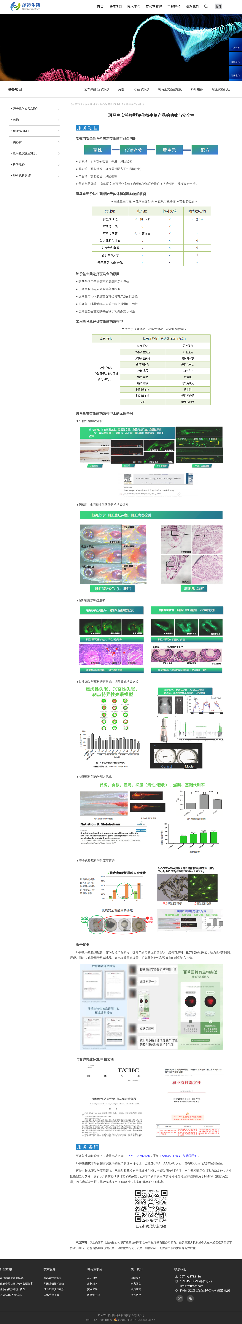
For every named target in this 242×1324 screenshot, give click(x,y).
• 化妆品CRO (20, 131)
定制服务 (92, 1283)
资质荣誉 (136, 1289)
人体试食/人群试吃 (11, 1294)
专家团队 (136, 1283)
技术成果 (92, 1289)
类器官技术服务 (53, 1277)
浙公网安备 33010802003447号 (135, 1320)
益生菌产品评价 (135, 104)
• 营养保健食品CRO (24, 108)
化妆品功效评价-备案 (12, 1289)
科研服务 (92, 1277)
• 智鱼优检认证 (21, 175)
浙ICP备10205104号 (99, 1320)
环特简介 (136, 1277)
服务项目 (90, 104)
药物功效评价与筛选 (11, 1277)
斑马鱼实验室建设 (54, 1289)
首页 (77, 104)
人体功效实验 (51, 1294)
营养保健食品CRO (110, 104)
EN (218, 6)
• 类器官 (16, 142)
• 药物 (15, 120)
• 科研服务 (18, 164)
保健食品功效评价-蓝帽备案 (16, 1283)
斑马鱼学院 (93, 1294)
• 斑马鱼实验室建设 (24, 153)
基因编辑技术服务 (54, 1283)
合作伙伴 (136, 1294)
